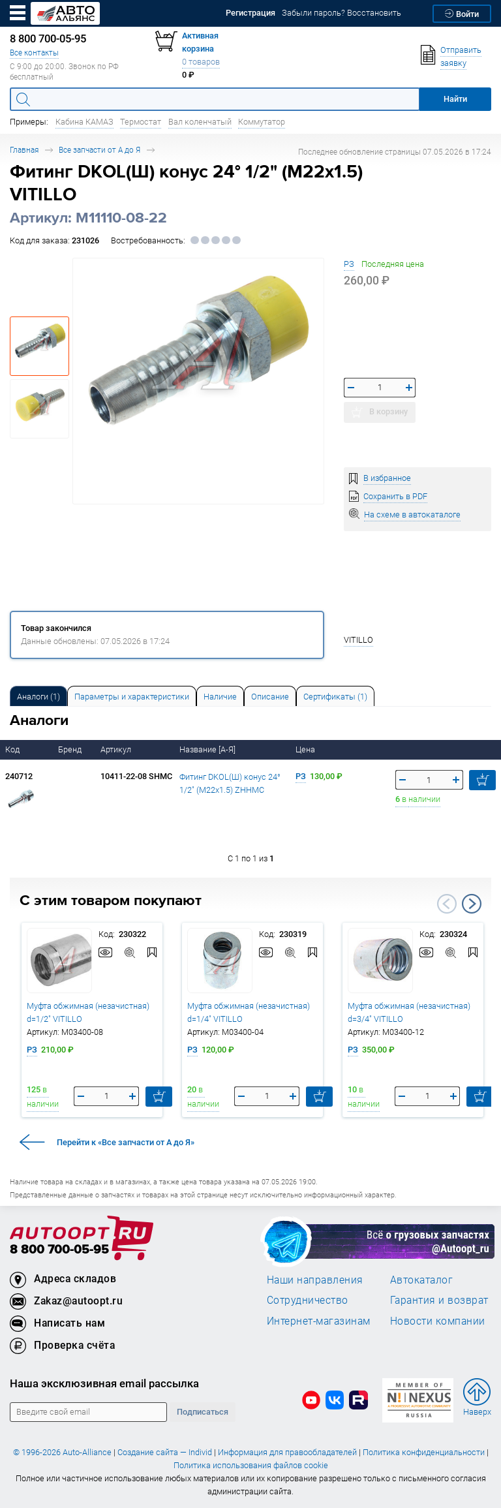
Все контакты (34, 52)
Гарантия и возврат (439, 1300)
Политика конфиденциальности (424, 1452)
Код (13, 749)
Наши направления (315, 1279)
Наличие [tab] (220, 696)
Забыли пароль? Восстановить (341, 12)
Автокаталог (421, 1279)
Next (471, 904)
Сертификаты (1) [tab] (335, 696)
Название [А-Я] (208, 749)
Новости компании (437, 1321)
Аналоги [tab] (38, 696)
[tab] (38, 696)
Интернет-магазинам (319, 1321)
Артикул (116, 749)
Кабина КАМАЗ (84, 121)
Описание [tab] (270, 696)
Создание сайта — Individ (164, 1452)
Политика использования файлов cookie (251, 1465)
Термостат (140, 121)
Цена (306, 749)
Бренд (71, 749)
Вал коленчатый (200, 121)
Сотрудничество (307, 1300)
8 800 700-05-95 (59, 1250)
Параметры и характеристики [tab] (131, 696)
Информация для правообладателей (287, 1452)
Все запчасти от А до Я (99, 150)
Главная (24, 150)
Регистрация (250, 12)
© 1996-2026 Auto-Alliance (62, 1452)
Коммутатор (261, 121)
